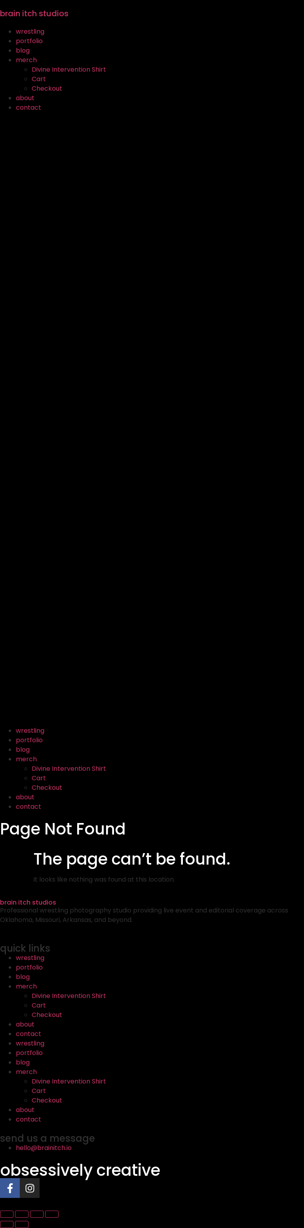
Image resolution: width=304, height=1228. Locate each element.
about (25, 98)
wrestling (30, 31)
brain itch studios (34, 13)
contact (28, 107)
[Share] (37, 1214)
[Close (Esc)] (52, 1214)
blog (23, 50)
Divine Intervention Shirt (69, 69)
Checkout (47, 88)
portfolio (29, 41)
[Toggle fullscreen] (21, 1214)
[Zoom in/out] (6, 1214)
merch (26, 60)
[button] (152, 419)
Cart (39, 79)
